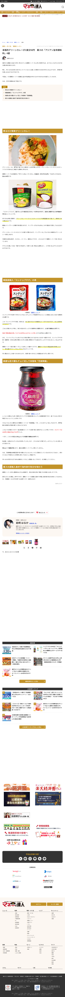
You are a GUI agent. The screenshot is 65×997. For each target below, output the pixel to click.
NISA (16, 926)
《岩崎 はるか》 (59, 483)
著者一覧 (4, 976)
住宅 (53, 954)
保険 (37, 12)
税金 (41, 12)
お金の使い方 (54, 947)
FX (15, 920)
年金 (16, 949)
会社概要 (60, 976)
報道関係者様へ (10, 976)
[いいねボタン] (41, 512)
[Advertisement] (32, 571)
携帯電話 (29, 941)
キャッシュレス (30, 935)
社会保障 (54, 960)
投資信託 (17, 916)
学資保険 (5, 952)
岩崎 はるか (22, 522)
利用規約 (37, 976)
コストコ (29, 918)
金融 (53, 918)
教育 (53, 962)
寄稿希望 (22, 976)
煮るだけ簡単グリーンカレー (13, 90)
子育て (53, 956)
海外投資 (17, 924)
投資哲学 (17, 928)
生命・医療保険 (6, 951)
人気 (2, 12)
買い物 (53, 915)
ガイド (19, 968)
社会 (40, 952)
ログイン (38, 904)
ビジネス (52, 12)
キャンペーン (30, 12)
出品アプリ (29, 922)
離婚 (53, 952)
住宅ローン (29, 947)
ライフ (58, 12)
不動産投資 (17, 918)
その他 (50, 968)
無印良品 (29, 928)
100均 (28, 915)
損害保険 (5, 949)
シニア (23, 12)
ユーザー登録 (55, 904)
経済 (40, 951)
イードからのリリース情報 (33, 978)
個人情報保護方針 (54, 976)
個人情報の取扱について (44, 976)
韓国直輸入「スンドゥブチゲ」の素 (15, 93)
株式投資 (17, 915)
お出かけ (54, 916)
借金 (28, 949)
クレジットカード (31, 937)
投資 (13, 12)
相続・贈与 (17, 951)
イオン (28, 924)
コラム (4, 968)
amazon (29, 939)
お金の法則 (54, 949)
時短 (53, 964)
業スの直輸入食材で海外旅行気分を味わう (17, 98)
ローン (46, 12)
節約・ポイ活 (17, 12)
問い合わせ (17, 976)
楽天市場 (29, 926)
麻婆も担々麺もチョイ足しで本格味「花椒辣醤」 (19, 95)
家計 (53, 958)
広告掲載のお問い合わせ (29, 976)
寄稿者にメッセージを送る (22, 533)
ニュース (7, 12)
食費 (28, 931)
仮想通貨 (17, 922)
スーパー (29, 929)
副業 (40, 949)
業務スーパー (35, 312)
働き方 (53, 951)
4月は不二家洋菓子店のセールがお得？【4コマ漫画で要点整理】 (24, 16)
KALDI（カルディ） (31, 916)
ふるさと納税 (18, 952)
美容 (28, 933)
